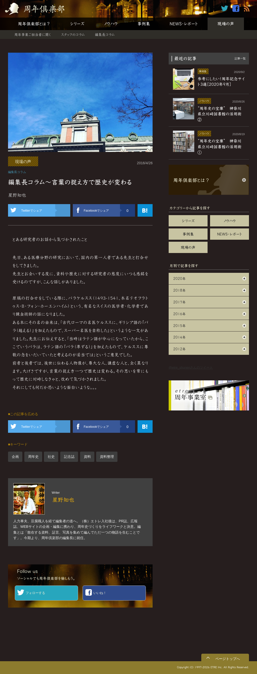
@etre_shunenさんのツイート (191, 367)
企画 (15, 457)
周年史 (33, 457)
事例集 (143, 24)
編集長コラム (105, 34)
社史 (51, 457)
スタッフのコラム (73, 34)
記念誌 (69, 457)
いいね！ (99, 593)
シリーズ (77, 24)
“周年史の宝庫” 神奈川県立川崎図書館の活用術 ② (221, 114)
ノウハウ (111, 24)
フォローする (35, 593)
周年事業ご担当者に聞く (32, 34)
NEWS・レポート (184, 24)
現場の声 (225, 24)
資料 (87, 457)
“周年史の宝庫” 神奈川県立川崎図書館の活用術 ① (221, 146)
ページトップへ (227, 659)
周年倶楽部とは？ (34, 24)
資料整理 (107, 457)
